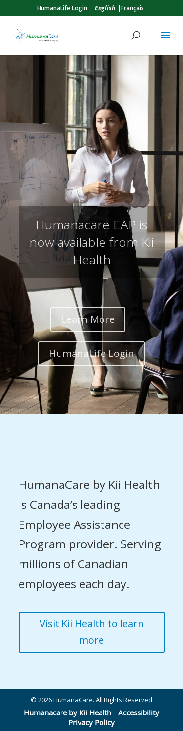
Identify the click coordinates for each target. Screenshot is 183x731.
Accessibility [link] (138, 712)
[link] (105, 8)
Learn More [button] (88, 319)
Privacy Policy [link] (91, 722)
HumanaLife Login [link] (62, 8)
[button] (165, 41)
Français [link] (132, 8)
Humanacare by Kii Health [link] (67, 712)
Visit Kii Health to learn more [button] (92, 632)
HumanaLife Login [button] (91, 353)
